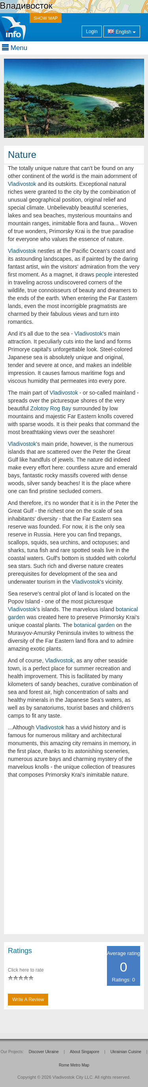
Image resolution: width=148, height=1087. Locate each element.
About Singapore (84, 1052)
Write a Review (28, 999)
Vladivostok (22, 184)
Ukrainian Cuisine (126, 1052)
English (122, 31)
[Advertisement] (74, 860)
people (104, 274)
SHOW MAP (46, 18)
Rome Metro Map (74, 1065)
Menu (14, 48)
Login (91, 31)
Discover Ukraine (44, 1052)
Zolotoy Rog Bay (50, 408)
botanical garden (94, 625)
